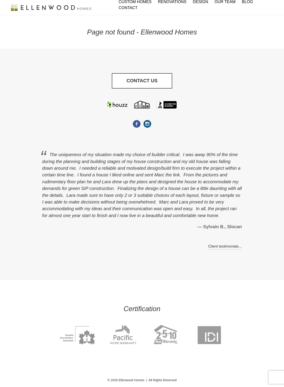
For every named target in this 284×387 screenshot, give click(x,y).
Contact (128, 8)
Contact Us (142, 81)
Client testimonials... (224, 247)
